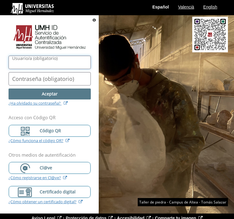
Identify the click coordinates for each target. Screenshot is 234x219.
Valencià (186, 7)
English (210, 7)
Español (160, 7)
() (35, 58)
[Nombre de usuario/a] (50, 62)
